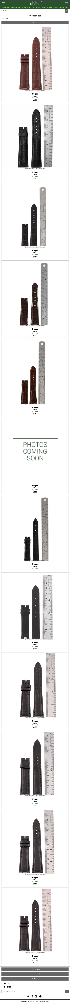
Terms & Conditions (44, 1001)
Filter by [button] (35, 22)
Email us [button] (35, 978)
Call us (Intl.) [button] (35, 974)
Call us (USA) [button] (35, 969)
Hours (5, 983)
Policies (6, 987)
